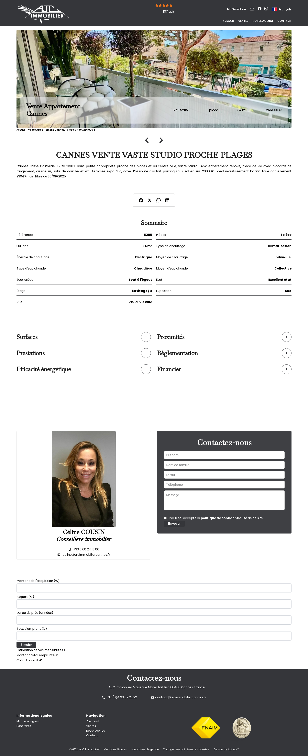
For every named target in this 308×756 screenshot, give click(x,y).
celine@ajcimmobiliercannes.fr (86, 554)
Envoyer (174, 523)
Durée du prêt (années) (34, 612)
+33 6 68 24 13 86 (86, 549)
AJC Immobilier (120, 687)
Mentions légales (115, 749)
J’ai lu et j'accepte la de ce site (216, 518)
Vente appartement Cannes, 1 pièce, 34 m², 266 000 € (61, 129)
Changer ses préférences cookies (186, 749)
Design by (226, 749)
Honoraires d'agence (145, 749)
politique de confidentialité (224, 518)
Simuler (26, 644)
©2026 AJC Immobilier (84, 749)
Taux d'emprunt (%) (31, 628)
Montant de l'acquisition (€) (38, 581)
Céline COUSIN (84, 532)
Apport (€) (25, 596)
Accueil (20, 129)
